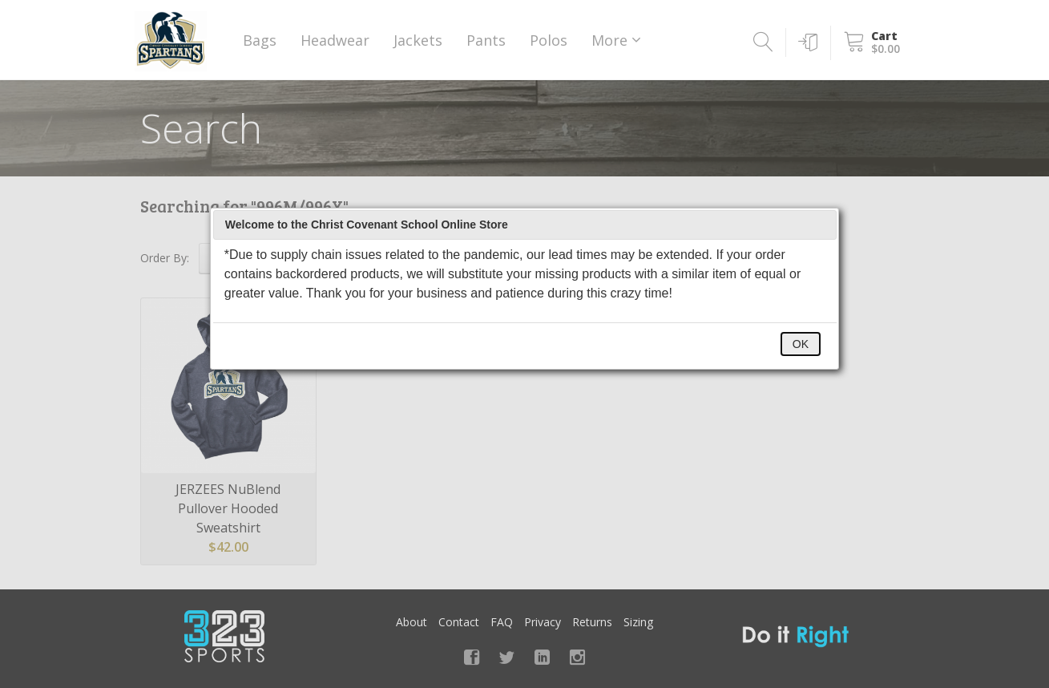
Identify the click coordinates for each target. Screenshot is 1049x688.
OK (801, 344)
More (616, 40)
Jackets (417, 40)
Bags (259, 40)
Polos (548, 40)
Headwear (335, 40)
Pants (486, 40)
